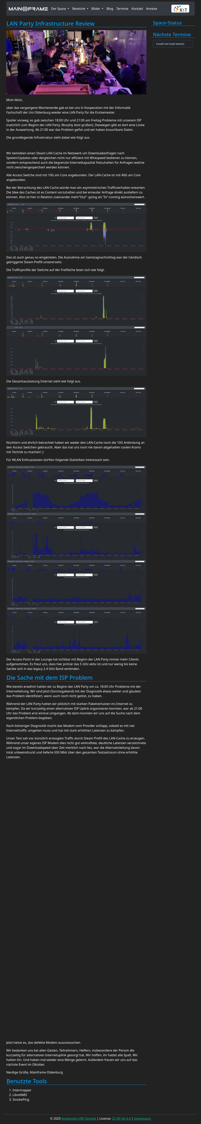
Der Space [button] (59, 8)
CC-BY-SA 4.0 (121, 1118)
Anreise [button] (151, 8)
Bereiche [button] (79, 8)
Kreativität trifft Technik (79, 1118)
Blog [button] (109, 8)
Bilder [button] (96, 8)
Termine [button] (122, 8)
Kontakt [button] (137, 8)
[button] (181, 8)
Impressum (142, 1118)
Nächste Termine (172, 34)
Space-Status (167, 23)
